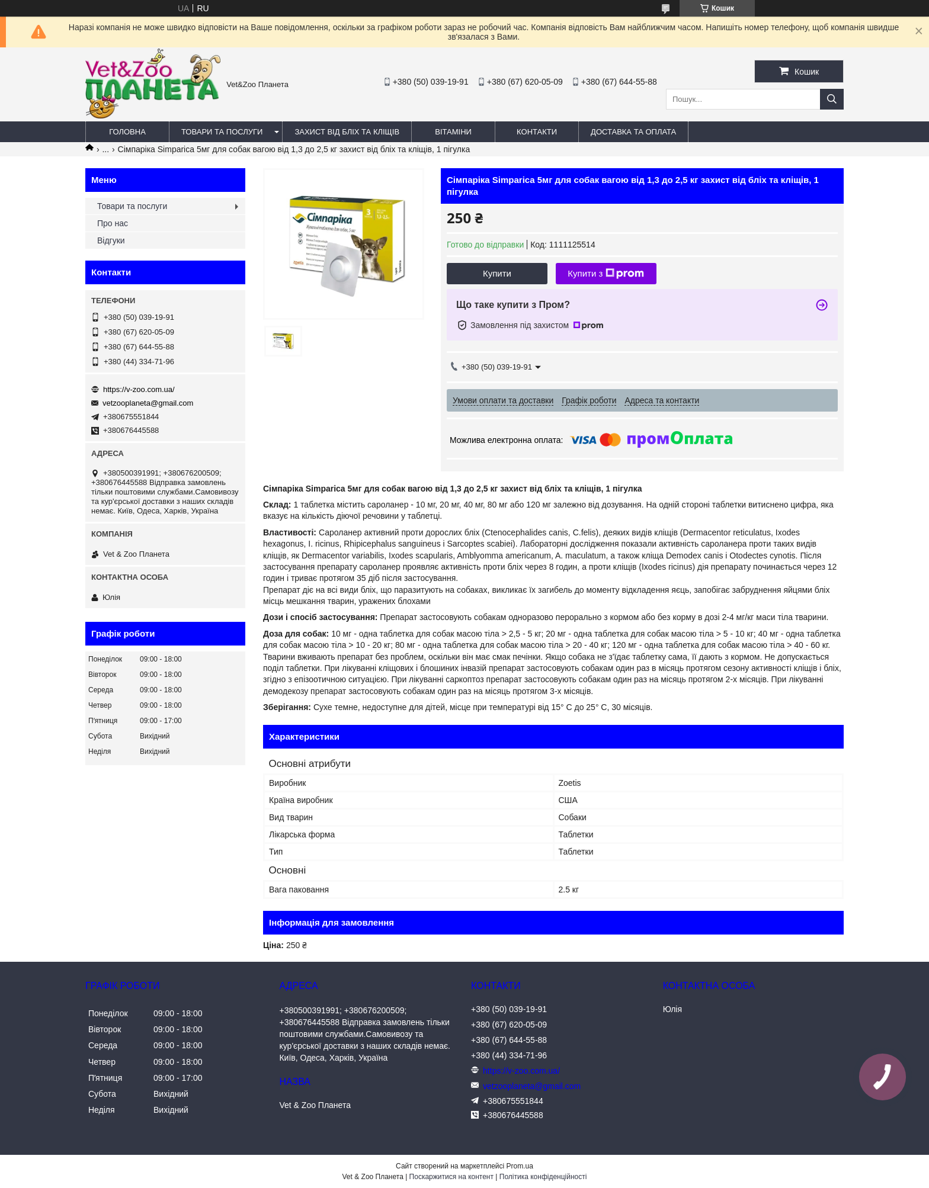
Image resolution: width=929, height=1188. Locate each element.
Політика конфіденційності (543, 1177)
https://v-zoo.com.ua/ (139, 389)
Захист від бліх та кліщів (346, 131)
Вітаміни (453, 131)
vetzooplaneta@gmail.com (147, 403)
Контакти (537, 131)
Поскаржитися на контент (451, 1177)
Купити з (606, 273)
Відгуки (111, 240)
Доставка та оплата (633, 131)
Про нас (112, 223)
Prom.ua (520, 1166)
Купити (497, 273)
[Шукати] (832, 99)
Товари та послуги (221, 131)
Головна (127, 131)
